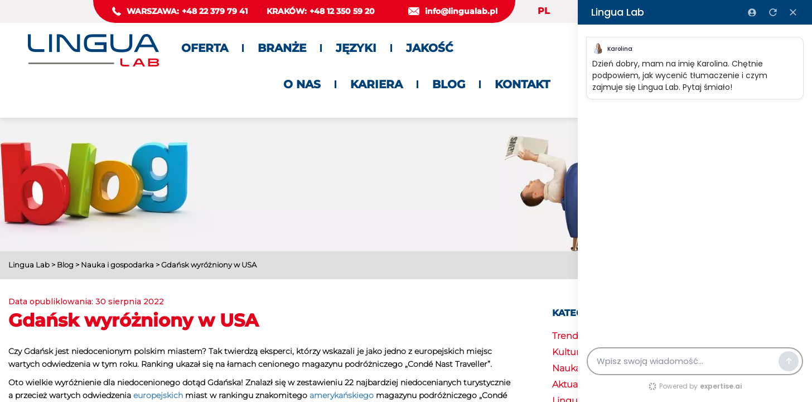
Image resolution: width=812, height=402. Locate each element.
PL (544, 11)
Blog (448, 84)
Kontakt (522, 84)
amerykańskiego (342, 395)
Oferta (204, 48)
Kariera (376, 84)
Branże (282, 48)
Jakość (429, 48)
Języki (356, 48)
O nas (302, 84)
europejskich (158, 395)
